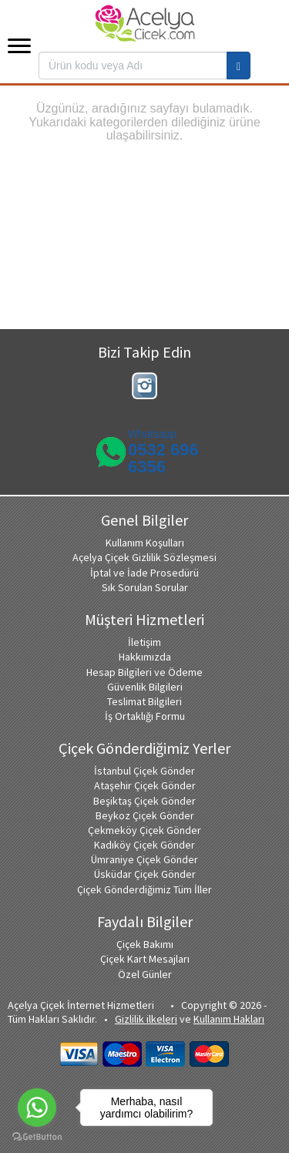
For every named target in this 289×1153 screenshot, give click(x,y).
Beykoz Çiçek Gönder (145, 815)
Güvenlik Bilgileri (145, 687)
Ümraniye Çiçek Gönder (144, 859)
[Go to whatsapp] (37, 1107)
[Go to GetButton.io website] (37, 1137)
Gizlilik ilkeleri (146, 1019)
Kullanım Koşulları (145, 542)
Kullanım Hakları (228, 1019)
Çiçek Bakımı (144, 944)
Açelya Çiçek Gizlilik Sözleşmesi (144, 557)
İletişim (144, 642)
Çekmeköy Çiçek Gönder (144, 830)
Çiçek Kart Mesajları (145, 959)
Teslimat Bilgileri (144, 701)
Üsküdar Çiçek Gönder (145, 874)
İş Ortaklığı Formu (145, 716)
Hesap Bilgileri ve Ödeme (144, 672)
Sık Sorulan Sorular (145, 587)
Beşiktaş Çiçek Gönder (144, 801)
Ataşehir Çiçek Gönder (145, 785)
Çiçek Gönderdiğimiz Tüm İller (144, 889)
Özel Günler (145, 974)
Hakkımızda (145, 656)
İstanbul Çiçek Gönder (144, 771)
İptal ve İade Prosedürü (144, 572)
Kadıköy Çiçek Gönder (144, 845)
